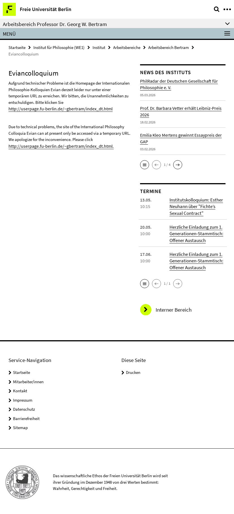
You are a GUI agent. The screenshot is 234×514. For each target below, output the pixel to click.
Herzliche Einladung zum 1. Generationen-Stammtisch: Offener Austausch (195, 232)
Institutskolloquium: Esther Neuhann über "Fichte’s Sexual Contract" (195, 206)
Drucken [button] (133, 370)
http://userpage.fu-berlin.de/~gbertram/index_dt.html (56, 108)
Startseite (16, 47)
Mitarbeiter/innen (28, 379)
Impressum (22, 398)
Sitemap (20, 425)
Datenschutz (24, 407)
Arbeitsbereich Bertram (168, 47)
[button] (144, 164)
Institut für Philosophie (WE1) (59, 47)
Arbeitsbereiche (126, 47)
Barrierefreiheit (26, 416)
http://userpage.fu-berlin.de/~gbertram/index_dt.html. (56, 145)
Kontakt (20, 388)
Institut (99, 47)
